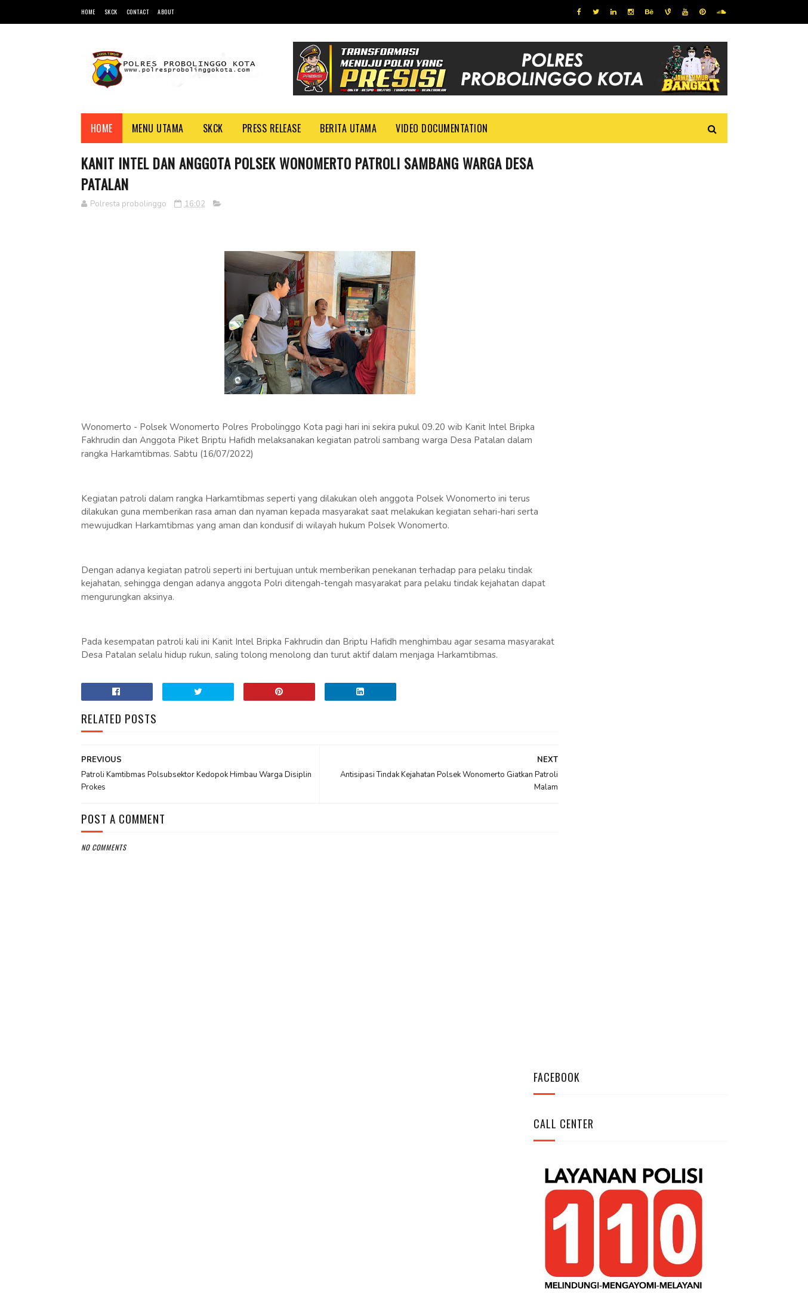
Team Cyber (132, 1293)
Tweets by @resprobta (586, 458)
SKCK (111, 11)
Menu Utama (158, 128)
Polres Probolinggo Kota (228, 1293)
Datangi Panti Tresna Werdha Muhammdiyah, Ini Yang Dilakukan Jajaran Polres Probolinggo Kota (657, 592)
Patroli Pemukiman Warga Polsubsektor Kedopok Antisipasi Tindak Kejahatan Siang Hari (662, 658)
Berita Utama (348, 128)
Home (88, 11)
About (166, 11)
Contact (138, 11)
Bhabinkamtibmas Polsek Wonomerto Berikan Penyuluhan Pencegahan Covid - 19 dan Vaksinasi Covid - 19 (621, 731)
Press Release (271, 128)
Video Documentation (442, 128)
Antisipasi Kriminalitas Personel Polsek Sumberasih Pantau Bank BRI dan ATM (664, 531)
